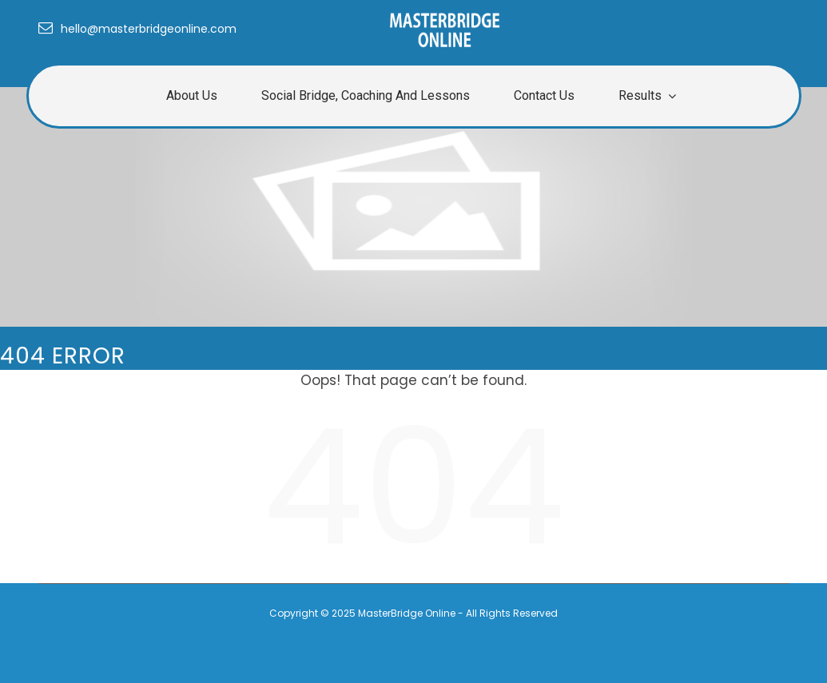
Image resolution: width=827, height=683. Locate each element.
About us (191, 95)
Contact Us (544, 95)
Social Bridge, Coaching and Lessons (365, 95)
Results (640, 95)
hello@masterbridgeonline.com (137, 29)
